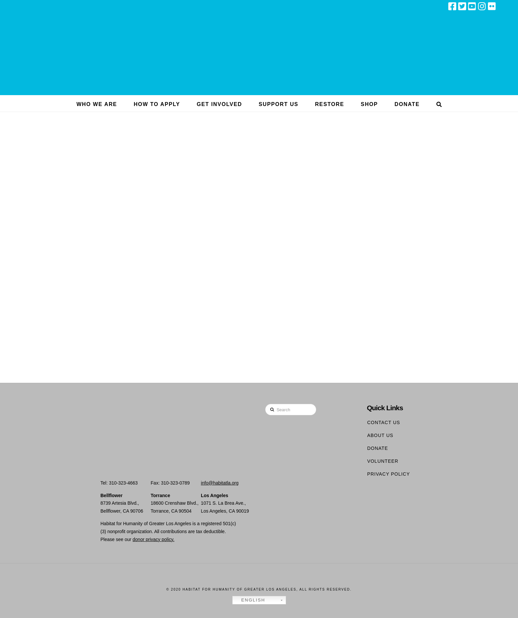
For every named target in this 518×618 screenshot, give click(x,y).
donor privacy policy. (153, 539)
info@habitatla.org (220, 483)
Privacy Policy (388, 474)
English (249, 600)
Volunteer (382, 461)
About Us (380, 435)
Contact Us (383, 422)
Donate (377, 448)
